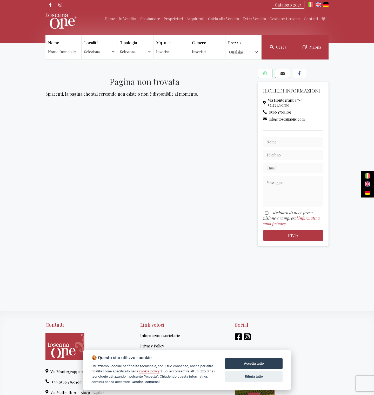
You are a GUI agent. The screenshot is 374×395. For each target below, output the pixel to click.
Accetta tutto (254, 363)
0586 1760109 (277, 112)
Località (99, 47)
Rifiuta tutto (254, 376)
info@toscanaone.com (284, 119)
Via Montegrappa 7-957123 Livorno (283, 103)
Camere (199, 42)
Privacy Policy (152, 345)
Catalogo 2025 (288, 5)
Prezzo (234, 42)
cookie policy (149, 371)
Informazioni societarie (160, 335)
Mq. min (163, 42)
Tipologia (135, 47)
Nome (53, 42)
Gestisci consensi (145, 382)
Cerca (278, 47)
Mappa (312, 47)
